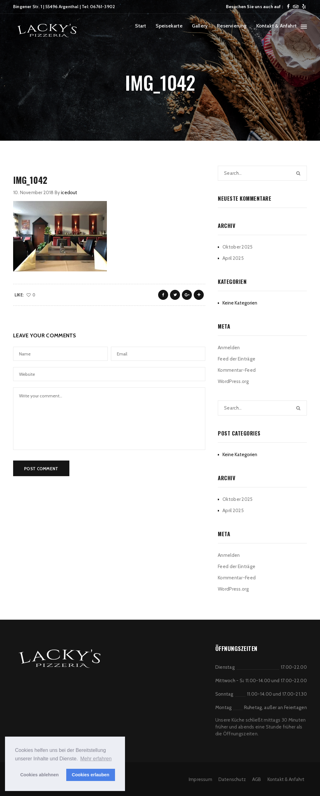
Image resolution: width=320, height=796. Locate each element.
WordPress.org (233, 381)
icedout (69, 192)
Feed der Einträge (236, 359)
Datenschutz (232, 779)
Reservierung (232, 26)
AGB (256, 779)
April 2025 (233, 258)
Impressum (200, 779)
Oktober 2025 (237, 247)
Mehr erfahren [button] (96, 758)
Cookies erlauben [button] (90, 774)
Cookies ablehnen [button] (39, 774)
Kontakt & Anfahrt (276, 26)
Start (140, 26)
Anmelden (229, 347)
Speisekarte (169, 26)
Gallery (200, 26)
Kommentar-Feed (237, 370)
